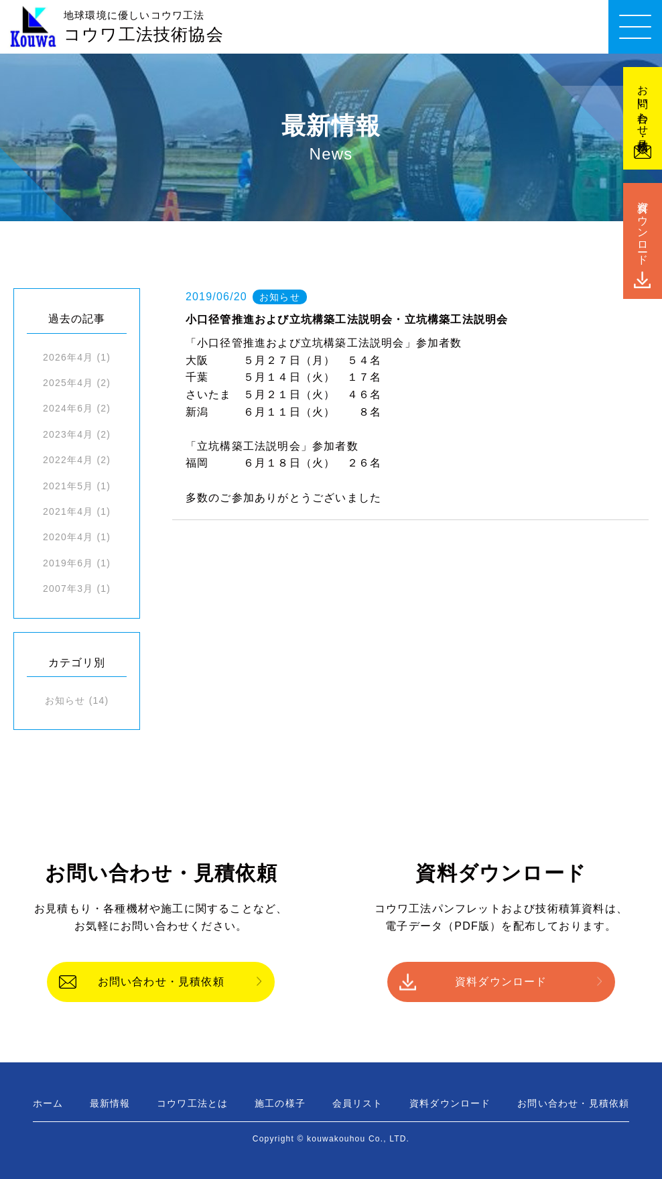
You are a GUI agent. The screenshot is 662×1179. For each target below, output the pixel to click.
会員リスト (357, 1103)
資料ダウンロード (501, 981)
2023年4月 (68, 434)
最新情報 (110, 1103)
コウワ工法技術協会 (144, 27)
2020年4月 (68, 537)
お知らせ (65, 700)
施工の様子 (280, 1103)
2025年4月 (68, 382)
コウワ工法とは (192, 1103)
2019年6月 (68, 563)
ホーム (48, 1103)
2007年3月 (68, 588)
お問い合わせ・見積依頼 (161, 981)
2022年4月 (68, 459)
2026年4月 (68, 357)
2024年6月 (68, 408)
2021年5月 (68, 486)
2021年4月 (68, 511)
